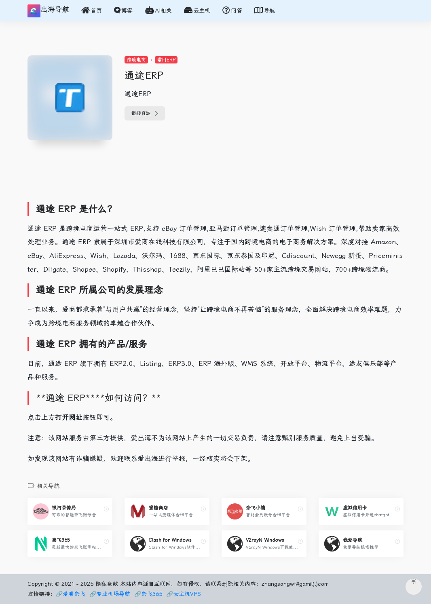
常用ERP (166, 60)
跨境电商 (136, 60)
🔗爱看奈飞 (70, 594)
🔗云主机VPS (183, 594)
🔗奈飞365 (148, 594)
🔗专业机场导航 (109, 594)
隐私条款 (106, 584)
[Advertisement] (176, 175)
